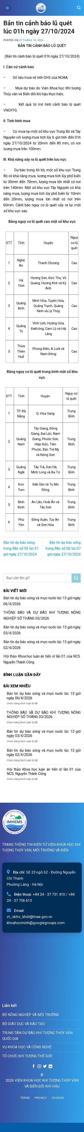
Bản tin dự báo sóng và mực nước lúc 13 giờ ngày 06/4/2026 (42, 601)
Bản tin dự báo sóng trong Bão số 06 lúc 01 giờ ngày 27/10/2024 (21, 548)
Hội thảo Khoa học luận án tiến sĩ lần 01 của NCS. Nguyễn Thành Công (42, 659)
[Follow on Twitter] (45, 1067)
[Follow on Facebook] (33, 1067)
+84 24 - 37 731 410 (49, 894)
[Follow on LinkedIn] (50, 1067)
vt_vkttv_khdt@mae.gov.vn (29, 916)
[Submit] (76, 578)
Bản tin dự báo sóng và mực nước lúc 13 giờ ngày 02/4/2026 (42, 645)
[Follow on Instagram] (39, 1067)
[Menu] (7, 8)
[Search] (79, 7)
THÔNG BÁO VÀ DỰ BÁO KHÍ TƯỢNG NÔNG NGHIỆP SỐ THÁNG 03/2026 (42, 615)
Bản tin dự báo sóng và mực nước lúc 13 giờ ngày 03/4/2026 (42, 630)
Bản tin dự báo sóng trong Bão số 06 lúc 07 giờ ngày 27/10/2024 (63, 548)
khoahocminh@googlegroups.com (36, 922)
